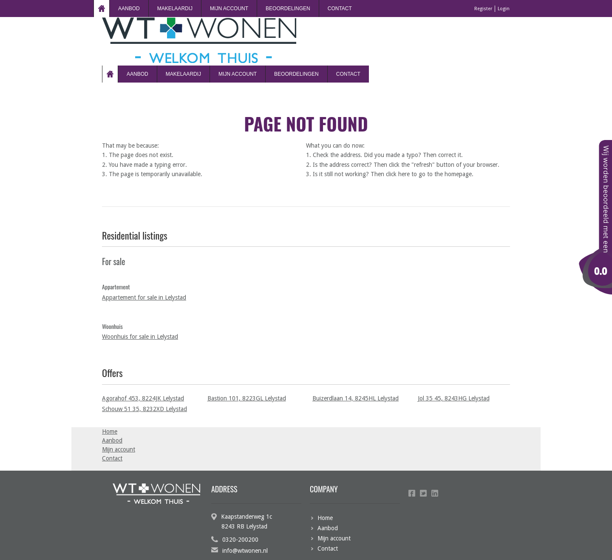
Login (504, 8)
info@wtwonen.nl (245, 550)
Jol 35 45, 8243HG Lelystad (454, 398)
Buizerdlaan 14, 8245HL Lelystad (355, 398)
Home (101, 8)
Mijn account (229, 8)
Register (483, 8)
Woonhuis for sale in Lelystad (140, 336)
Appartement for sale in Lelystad (144, 297)
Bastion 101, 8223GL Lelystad (246, 398)
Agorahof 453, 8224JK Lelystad (143, 398)
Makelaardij (175, 8)
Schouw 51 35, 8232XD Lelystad (144, 409)
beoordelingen (288, 8)
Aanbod (129, 8)
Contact (340, 8)
